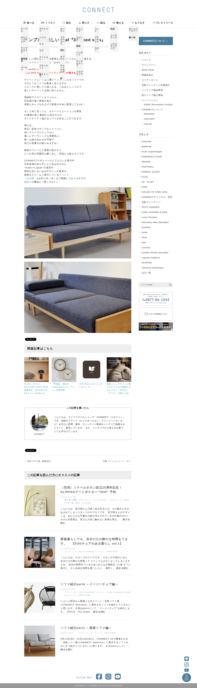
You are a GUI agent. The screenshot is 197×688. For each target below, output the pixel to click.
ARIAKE (146, 161)
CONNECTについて (152, 109)
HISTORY (149, 119)
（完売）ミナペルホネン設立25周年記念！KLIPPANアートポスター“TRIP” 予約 (91, 490)
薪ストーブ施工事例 (152, 95)
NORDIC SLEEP (151, 171)
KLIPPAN (86, 503)
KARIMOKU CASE (152, 156)
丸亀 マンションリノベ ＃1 (116, 461)
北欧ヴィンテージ (151, 202)
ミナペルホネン (100, 500)
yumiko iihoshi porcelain (155, 252)
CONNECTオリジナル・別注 (157, 197)
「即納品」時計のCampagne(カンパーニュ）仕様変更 (63, 387)
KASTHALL (148, 166)
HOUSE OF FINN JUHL (155, 192)
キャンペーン (70, 595)
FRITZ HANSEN (87, 551)
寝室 (93, 47)
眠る (102, 23)
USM (144, 187)
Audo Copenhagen (152, 151)
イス (75, 551)
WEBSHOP (186, 679)
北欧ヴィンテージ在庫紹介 (156, 85)
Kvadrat (146, 227)
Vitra (144, 237)
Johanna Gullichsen (153, 267)
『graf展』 (30, 178)
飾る (68, 23)
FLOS (145, 177)
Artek (145, 232)
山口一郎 (146, 272)
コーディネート (150, 80)
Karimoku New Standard (155, 222)
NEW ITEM (102, 47)
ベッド (76, 47)
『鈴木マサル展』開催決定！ (39, 461)
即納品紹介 (148, 75)
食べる (30, 23)
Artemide (147, 141)
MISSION (149, 114)
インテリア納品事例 (152, 90)
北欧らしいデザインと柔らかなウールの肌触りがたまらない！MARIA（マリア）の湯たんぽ (119, 388)
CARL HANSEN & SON (118, 592)
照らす (86, 23)
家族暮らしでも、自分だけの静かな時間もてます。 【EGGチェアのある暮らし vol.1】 (94, 541)
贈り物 (67, 500)
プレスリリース (164, 23)
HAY (144, 242)
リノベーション (150, 100)
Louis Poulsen (149, 217)
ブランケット (85, 500)
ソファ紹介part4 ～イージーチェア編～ (89, 584)
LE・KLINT (148, 182)
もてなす (140, 23)
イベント (101, 551)
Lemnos (146, 247)
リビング (85, 47)
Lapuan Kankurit (151, 257)
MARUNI (146, 146)
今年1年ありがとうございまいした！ (91, 385)
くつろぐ (50, 23)
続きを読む (122, 568)
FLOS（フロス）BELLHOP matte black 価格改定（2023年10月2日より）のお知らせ (36, 388)
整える (120, 23)
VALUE (148, 124)
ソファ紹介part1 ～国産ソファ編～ (86, 627)
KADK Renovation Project (158, 104)
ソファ (68, 47)
